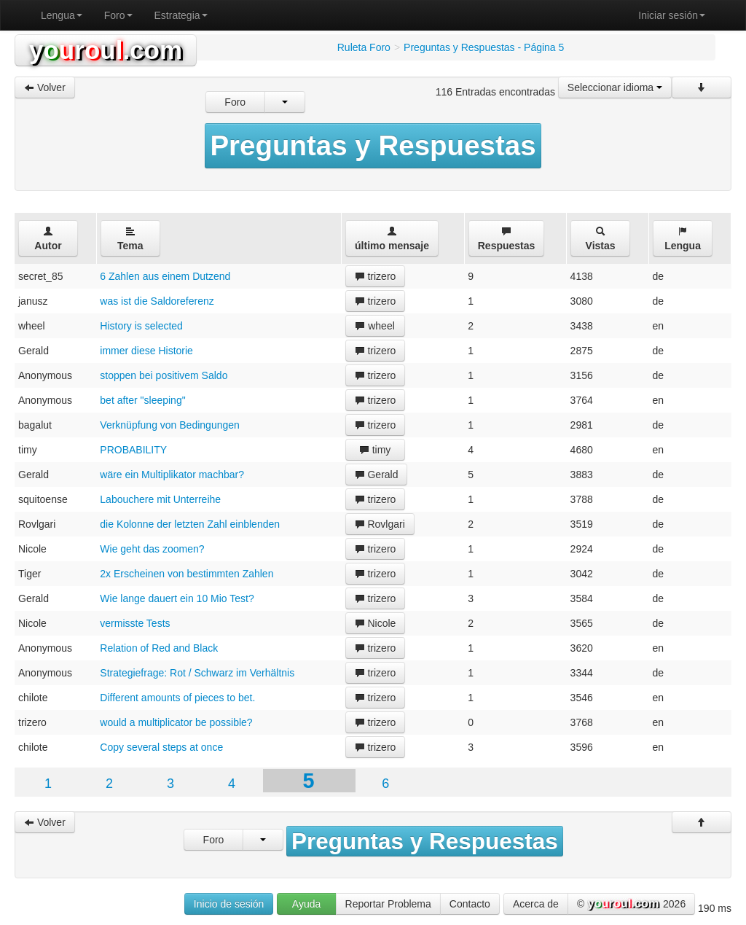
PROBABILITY (133, 450)
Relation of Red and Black (159, 648)
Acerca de (536, 904)
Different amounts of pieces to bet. (177, 697)
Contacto (469, 904)
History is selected (141, 326)
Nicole (375, 623)
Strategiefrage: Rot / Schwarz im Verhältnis (197, 673)
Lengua (61, 15)
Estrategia (181, 15)
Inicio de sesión (229, 904)
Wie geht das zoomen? (152, 549)
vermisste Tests (135, 623)
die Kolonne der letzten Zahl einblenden (190, 524)
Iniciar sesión (671, 15)
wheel (374, 326)
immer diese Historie (146, 350)
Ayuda (306, 904)
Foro (118, 15)
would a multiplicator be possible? (176, 722)
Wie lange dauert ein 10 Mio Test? (177, 598)
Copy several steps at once (161, 747)
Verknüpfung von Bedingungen (170, 425)
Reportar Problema (388, 904)
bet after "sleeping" (142, 400)
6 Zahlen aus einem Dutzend (165, 276)
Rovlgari (380, 524)
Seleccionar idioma (615, 87)
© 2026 (631, 904)
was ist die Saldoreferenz (156, 301)
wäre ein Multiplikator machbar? (172, 474)
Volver (45, 87)
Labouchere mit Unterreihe (160, 499)
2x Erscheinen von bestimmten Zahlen (186, 573)
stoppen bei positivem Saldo (163, 375)
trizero (375, 276)
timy (375, 450)
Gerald (376, 474)
